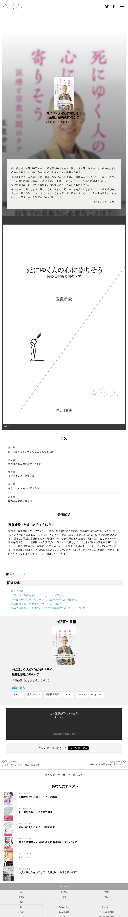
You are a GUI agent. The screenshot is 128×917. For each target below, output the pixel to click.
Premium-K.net (64, 907)
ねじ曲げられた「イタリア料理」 (37, 812)
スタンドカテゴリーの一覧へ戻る (64, 775)
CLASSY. (64, 892)
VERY (107, 892)
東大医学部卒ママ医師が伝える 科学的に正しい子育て (48, 842)
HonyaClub (96, 694)
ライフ (21, 574)
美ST (21, 902)
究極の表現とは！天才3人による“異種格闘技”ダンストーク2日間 (48, 608)
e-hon (82, 694)
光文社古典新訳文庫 (106, 912)
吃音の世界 (17, 591)
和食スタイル (107, 907)
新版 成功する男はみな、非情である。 (108, 764)
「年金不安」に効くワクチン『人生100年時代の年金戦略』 (45, 599)
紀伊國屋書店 (52, 694)
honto (68, 694)
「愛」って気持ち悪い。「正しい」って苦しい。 (39, 595)
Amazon (18, 694)
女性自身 (21, 912)
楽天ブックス (34, 694)
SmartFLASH (64, 912)
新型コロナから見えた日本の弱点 (37, 827)
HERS (64, 897)
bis (21, 907)
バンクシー (25, 857)
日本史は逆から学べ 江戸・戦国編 (38, 797)
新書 (12, 574)
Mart (106, 897)
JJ (21, 892)
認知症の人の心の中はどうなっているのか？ (36, 603)
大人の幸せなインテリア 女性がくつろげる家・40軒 (49, 872)
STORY (21, 897)
